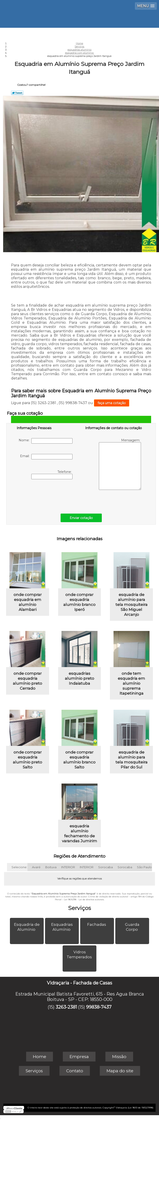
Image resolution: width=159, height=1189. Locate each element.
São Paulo (144, 867)
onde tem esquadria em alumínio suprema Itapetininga (131, 683)
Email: (46, 456)
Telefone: (52, 474)
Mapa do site (120, 1070)
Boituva (51, 867)
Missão (119, 1056)
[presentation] (45, 495)
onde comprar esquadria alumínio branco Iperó (79, 602)
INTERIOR (68, 867)
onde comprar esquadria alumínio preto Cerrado (27, 681)
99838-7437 (98, 1007)
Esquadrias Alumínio (62, 927)
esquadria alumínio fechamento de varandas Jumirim (79, 833)
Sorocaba (105, 867)
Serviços (79, 908)
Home (39, 1056)
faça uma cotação (112, 403)
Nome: (46, 441)
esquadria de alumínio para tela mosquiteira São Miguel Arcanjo (132, 604)
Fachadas (97, 924)
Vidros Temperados (80, 954)
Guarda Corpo (132, 927)
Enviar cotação (81, 518)
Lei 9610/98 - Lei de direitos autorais (84, 899)
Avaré (36, 867)
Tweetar (17, 93)
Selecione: (19, 867)
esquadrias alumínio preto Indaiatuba (79, 678)
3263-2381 (66, 1007)
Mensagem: (120, 464)
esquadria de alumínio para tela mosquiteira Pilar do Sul (132, 759)
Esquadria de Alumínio (27, 927)
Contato (74, 1070)
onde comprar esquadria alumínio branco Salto (79, 759)
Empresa (79, 1056)
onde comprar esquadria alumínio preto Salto (27, 759)
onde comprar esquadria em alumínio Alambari (28, 602)
